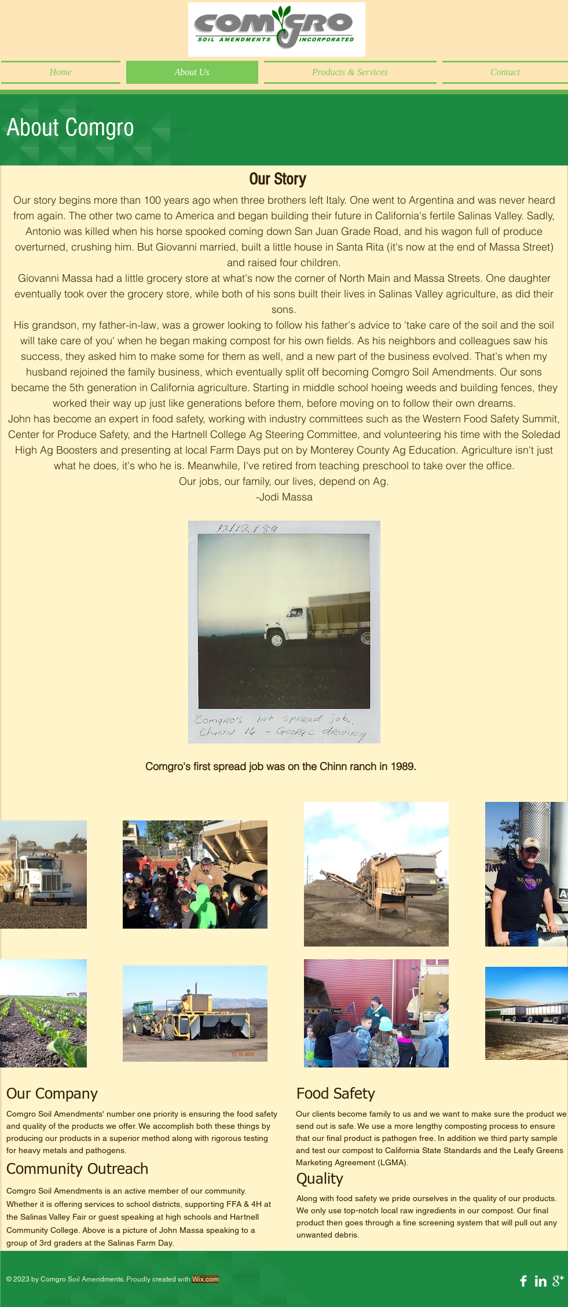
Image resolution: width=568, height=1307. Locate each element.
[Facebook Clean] (523, 1281)
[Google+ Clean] (558, 1281)
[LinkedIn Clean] (541, 1281)
